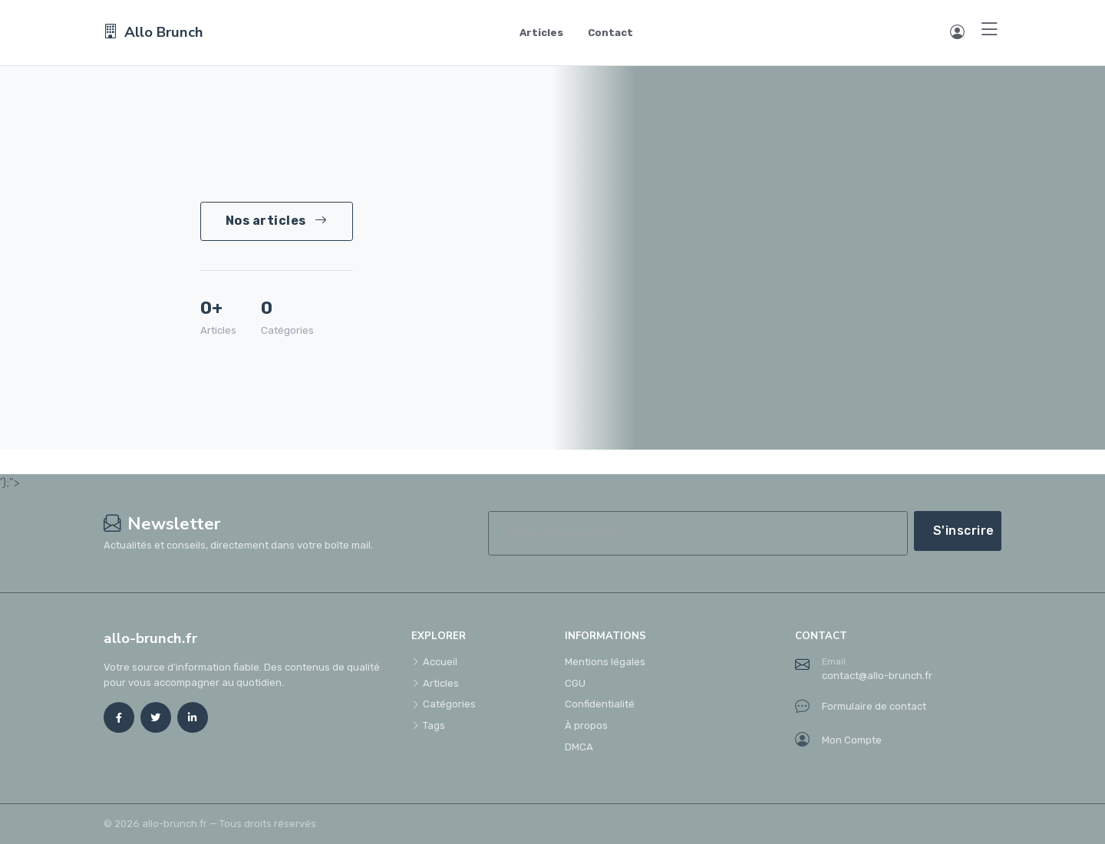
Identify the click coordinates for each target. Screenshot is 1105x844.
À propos (586, 725)
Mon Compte (838, 740)
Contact (610, 32)
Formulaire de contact (860, 706)
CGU (575, 683)
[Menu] (989, 30)
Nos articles (277, 220)
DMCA (579, 747)
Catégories (443, 704)
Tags (428, 725)
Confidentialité (600, 704)
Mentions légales (605, 662)
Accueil (434, 662)
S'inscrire (964, 530)
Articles (541, 32)
